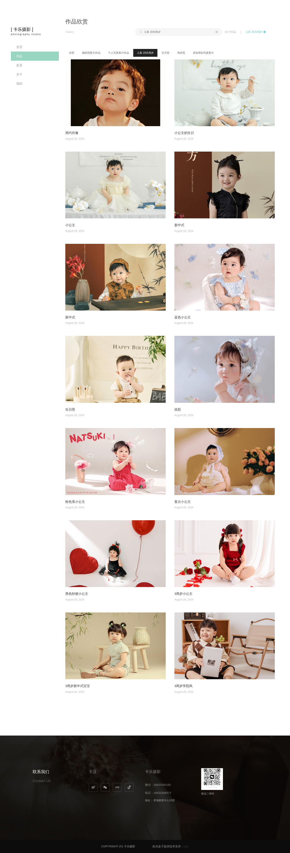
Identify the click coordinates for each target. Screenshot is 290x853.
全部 (71, 52)
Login (185, 846)
